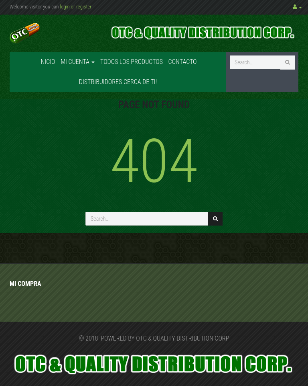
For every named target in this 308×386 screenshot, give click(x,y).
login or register (75, 7)
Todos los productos (131, 62)
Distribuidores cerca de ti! (118, 82)
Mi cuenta (78, 62)
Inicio (47, 62)
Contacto (182, 62)
